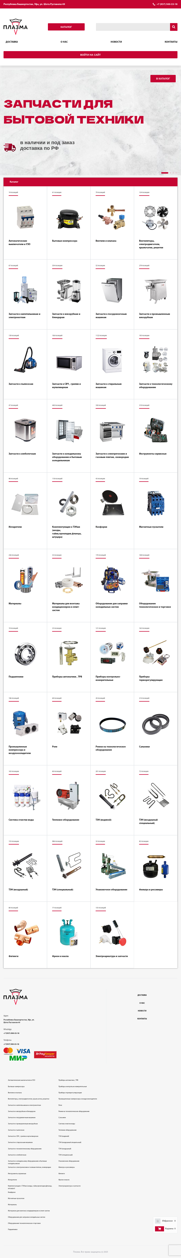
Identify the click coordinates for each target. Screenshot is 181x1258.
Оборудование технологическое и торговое (155, 605)
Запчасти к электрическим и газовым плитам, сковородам (112, 455)
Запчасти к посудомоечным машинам (111, 316)
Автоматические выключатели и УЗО (19, 243)
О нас (64, 42)
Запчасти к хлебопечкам (22, 454)
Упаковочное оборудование (111, 890)
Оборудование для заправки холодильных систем (112, 605)
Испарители (15, 527)
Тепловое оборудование (65, 820)
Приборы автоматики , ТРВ (67, 677)
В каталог (163, 78)
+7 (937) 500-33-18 (167, 4)
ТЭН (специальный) (62, 890)
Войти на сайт (90, 54)
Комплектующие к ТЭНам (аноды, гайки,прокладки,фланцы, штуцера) (66, 532)
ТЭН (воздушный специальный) (148, 821)
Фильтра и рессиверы (151, 890)
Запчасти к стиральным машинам (109, 386)
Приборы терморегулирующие (151, 678)
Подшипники (16, 677)
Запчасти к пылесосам (21, 384)
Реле (54, 747)
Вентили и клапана (106, 241)
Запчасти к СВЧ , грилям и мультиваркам (66, 386)
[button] (164, 173)
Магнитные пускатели (151, 527)
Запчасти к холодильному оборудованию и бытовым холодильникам (67, 457)
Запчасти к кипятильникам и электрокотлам (24, 316)
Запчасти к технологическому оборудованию (155, 386)
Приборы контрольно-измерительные (108, 678)
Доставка (12, 42)
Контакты (171, 42)
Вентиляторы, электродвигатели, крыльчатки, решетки (151, 244)
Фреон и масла (60, 956)
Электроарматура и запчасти (112, 956)
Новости (116, 42)
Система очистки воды (21, 820)
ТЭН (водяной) (103, 820)
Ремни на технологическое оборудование (111, 748)
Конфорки (101, 527)
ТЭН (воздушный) (18, 890)
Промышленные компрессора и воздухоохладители (20, 750)
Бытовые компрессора (64, 241)
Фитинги (13, 956)
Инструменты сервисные (153, 454)
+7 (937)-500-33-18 (11, 1033)
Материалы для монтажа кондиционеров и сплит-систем (66, 607)
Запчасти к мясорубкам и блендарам (66, 316)
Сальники (144, 747)
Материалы (15, 604)
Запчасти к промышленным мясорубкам (154, 316)
